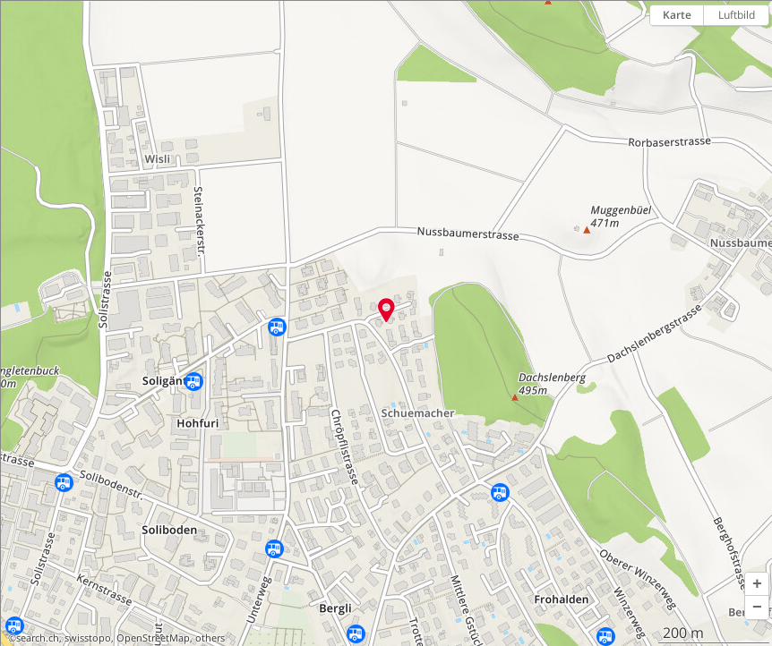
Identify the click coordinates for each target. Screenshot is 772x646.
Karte (677, 14)
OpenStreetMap (153, 638)
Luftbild (736, 14)
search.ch (37, 638)
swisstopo (87, 638)
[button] (756, 584)
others (210, 638)
